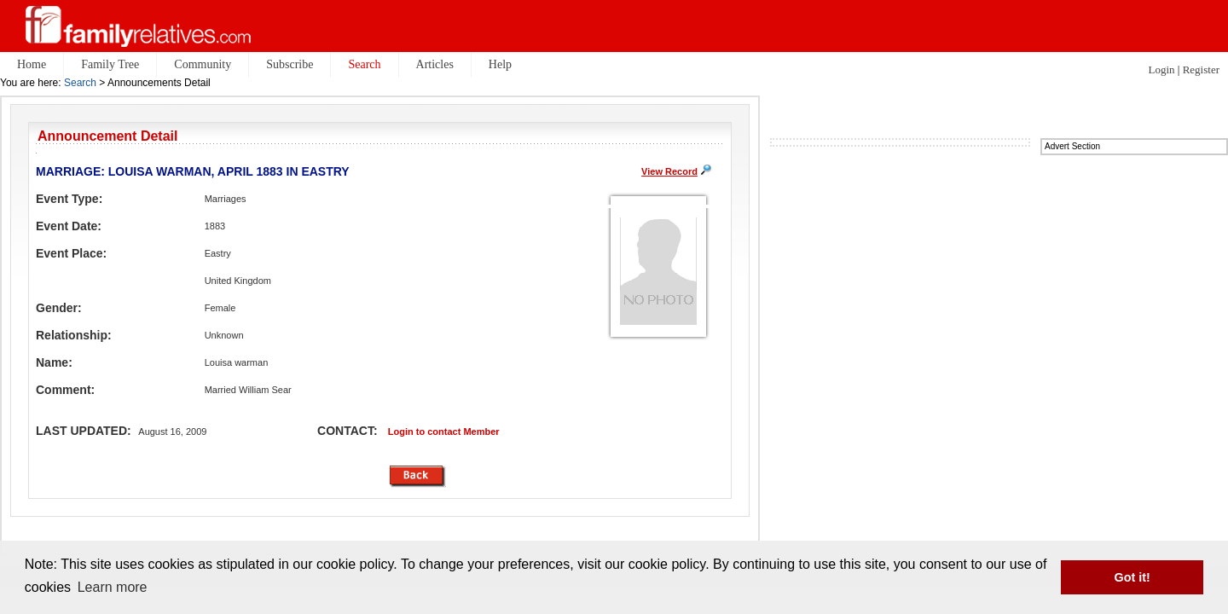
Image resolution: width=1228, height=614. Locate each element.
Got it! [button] (1132, 577)
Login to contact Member (444, 431)
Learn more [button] (113, 587)
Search (80, 83)
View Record (669, 171)
